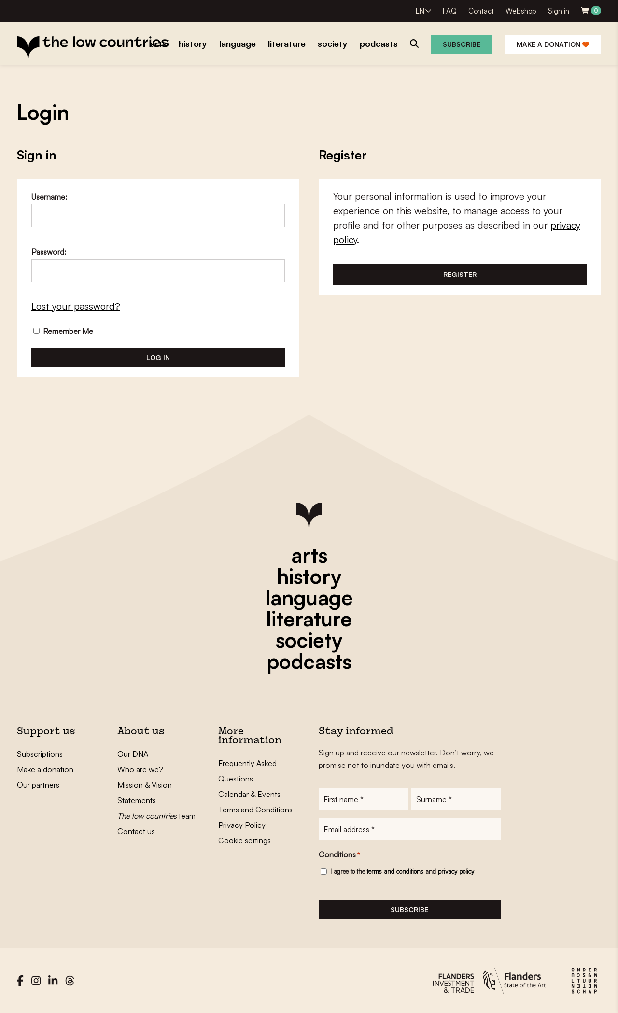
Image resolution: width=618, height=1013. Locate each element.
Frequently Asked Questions (247, 770)
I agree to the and (402, 871)
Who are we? (140, 769)
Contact (481, 10)
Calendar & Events (249, 794)
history (309, 576)
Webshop (521, 10)
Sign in (558, 10)
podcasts (309, 661)
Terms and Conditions (255, 809)
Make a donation (553, 44)
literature (309, 618)
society (309, 639)
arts (309, 554)
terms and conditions (395, 871)
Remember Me (63, 331)
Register (460, 274)
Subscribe (461, 44)
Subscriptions (40, 754)
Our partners (38, 785)
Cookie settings (244, 840)
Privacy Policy (242, 825)
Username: (49, 197)
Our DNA (132, 754)
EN (420, 10)
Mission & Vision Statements (144, 792)
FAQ (450, 10)
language (309, 597)
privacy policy (456, 871)
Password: (48, 252)
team (156, 816)
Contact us (136, 831)
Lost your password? (75, 306)
